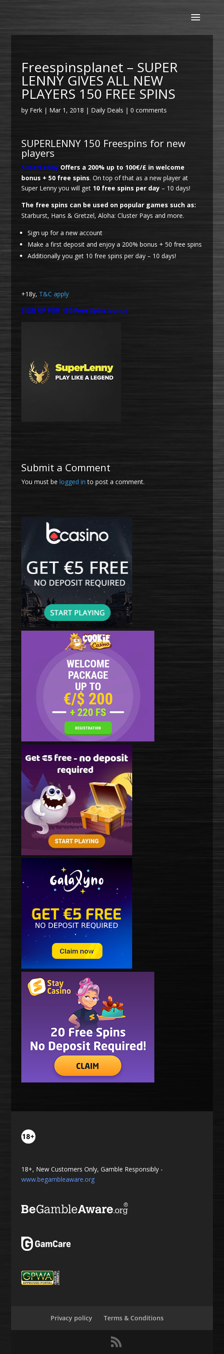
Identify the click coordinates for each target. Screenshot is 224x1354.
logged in (72, 481)
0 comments (148, 110)
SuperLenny (40, 167)
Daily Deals (107, 110)
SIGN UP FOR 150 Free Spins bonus (74, 310)
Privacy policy (71, 1318)
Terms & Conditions (134, 1318)
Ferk (36, 110)
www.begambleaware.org (57, 1179)
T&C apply (54, 294)
